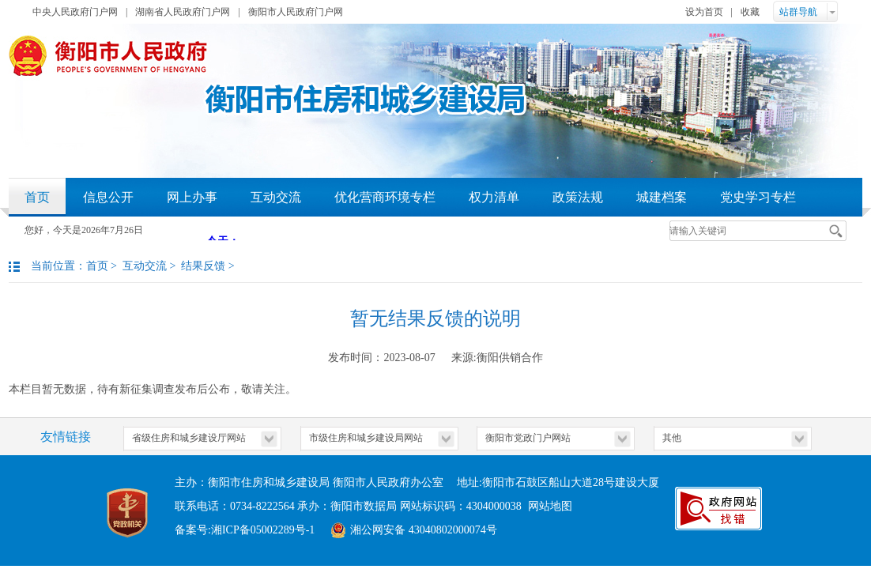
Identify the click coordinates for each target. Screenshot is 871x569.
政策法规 (577, 197)
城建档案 (661, 197)
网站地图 (550, 506)
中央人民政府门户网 (75, 11)
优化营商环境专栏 (385, 197)
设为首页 (704, 11)
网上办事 (192, 197)
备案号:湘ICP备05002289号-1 (245, 530)
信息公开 (108, 197)
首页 (37, 197)
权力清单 (494, 197)
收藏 (750, 11)
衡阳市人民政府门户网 (295, 11)
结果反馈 (203, 266)
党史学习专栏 (758, 197)
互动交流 (276, 197)
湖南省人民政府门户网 (182, 11)
